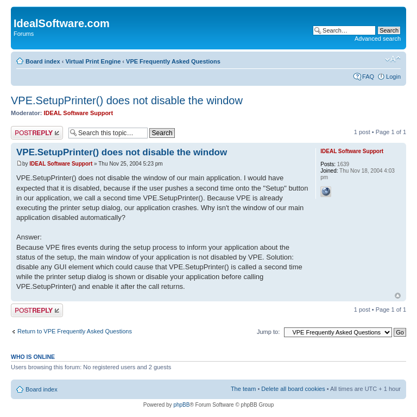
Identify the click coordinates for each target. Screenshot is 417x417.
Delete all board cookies (293, 389)
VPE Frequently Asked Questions (173, 61)
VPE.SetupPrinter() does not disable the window (127, 100)
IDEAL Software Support (78, 113)
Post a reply (37, 133)
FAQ (368, 76)
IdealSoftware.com (62, 23)
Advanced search (378, 38)
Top (398, 296)
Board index (43, 61)
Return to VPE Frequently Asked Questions (74, 331)
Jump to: (268, 331)
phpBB (181, 405)
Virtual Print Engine (93, 61)
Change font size (393, 59)
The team (243, 389)
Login (393, 76)
